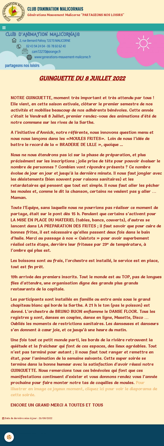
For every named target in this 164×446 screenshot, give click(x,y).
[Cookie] (9, 437)
